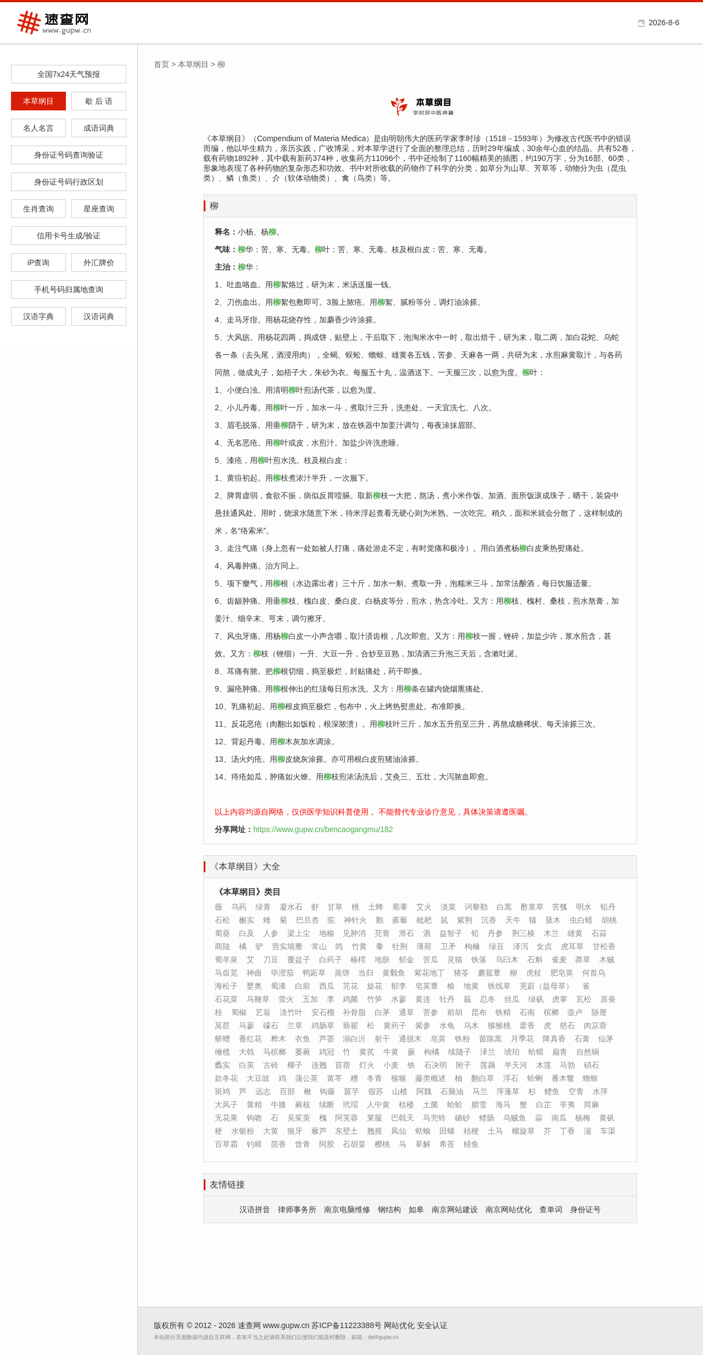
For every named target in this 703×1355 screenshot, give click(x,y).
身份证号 (585, 1209)
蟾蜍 (590, 1078)
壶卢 (575, 1012)
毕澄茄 (282, 972)
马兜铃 (434, 1117)
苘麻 (591, 1104)
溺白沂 (354, 1038)
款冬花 (226, 1078)
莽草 (582, 959)
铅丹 (608, 906)
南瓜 (559, 1117)
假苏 (375, 1091)
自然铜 (587, 1051)
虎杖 (534, 972)
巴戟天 (402, 1117)
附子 (463, 1065)
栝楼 (406, 1104)
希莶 (447, 1144)
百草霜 (226, 1144)
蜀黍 (400, 906)
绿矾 (536, 999)
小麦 (391, 1065)
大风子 (226, 1104)
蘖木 (553, 920)
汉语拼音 (254, 1209)
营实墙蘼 (287, 946)
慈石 (567, 1025)
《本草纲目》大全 (245, 866)
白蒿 (504, 906)
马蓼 (246, 1025)
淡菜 (448, 906)
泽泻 (520, 946)
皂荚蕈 (426, 986)
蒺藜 (400, 920)
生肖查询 (38, 208)
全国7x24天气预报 (68, 74)
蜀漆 (278, 986)
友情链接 (227, 1184)
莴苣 (222, 1025)
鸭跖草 (314, 972)
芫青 (382, 933)
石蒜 (599, 933)
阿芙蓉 (346, 1117)
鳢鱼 (552, 1091)
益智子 (450, 933)
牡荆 (400, 946)
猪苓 (461, 972)
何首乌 (593, 972)
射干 (382, 1038)
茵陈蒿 (490, 1038)
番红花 (250, 1038)
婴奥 (254, 986)
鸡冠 (326, 1051)
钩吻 (254, 1117)
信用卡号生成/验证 (69, 235)
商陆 (222, 946)
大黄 (270, 1131)
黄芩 (334, 1078)
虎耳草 (572, 946)
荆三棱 (523, 933)
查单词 (550, 1209)
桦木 (278, 1038)
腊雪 (479, 1104)
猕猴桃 (499, 1025)
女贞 (544, 946)
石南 (527, 1012)
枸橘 (431, 1051)
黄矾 (607, 1117)
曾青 (302, 1144)
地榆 (326, 933)
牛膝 (278, 1104)
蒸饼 (342, 972)
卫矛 (448, 946)
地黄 (471, 986)
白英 (246, 1065)
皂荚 (438, 1038)
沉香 (488, 920)
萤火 (286, 999)
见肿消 (354, 933)
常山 (319, 946)
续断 (326, 1104)
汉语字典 (38, 316)
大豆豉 (258, 1078)
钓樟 (254, 1144)
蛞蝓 (423, 1131)
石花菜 (226, 999)
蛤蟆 (536, 1051)
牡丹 (447, 999)
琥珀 (512, 1051)
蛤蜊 (535, 1078)
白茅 (382, 1012)
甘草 (335, 906)
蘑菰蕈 (489, 972)
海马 (503, 1104)
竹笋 (374, 999)
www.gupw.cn (286, 1325)
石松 (222, 920)
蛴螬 (222, 1038)
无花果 (226, 1117)
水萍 (600, 1091)
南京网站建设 (455, 1209)
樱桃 (382, 1144)
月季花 (522, 1038)
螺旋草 (523, 1131)
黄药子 (394, 1025)
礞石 (270, 1025)
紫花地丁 (429, 972)
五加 (310, 999)
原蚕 (608, 999)
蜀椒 (239, 1012)
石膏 (582, 1038)
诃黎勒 (476, 906)
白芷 (543, 1104)
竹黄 (359, 946)
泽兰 (487, 1051)
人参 (270, 933)
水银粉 (242, 1131)
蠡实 (222, 1065)
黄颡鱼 (393, 972)
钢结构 (389, 1209)
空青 (576, 1091)
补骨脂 (354, 1012)
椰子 (295, 1065)
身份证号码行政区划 (68, 181)
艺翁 (263, 1012)
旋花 (374, 986)
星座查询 (98, 208)
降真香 (554, 1038)
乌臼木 (506, 959)
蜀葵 (222, 933)
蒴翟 (350, 1025)
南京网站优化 (509, 1209)
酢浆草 (532, 906)
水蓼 (398, 999)
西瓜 (326, 986)
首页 (161, 64)
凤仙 (398, 1131)
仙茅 (605, 1038)
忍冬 (487, 999)
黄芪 (367, 1051)
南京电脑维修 (347, 1209)
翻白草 (482, 1078)
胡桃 (609, 920)
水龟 (447, 1025)
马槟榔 (274, 1051)
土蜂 (375, 906)
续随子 (459, 1051)
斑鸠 (222, 1091)
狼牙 (295, 1131)
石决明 (435, 1065)
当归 (365, 972)
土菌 (430, 1104)
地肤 (382, 959)
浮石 (510, 1078)
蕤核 (302, 1104)
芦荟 (326, 1038)
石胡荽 (354, 1144)
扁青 (559, 1051)
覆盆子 (298, 959)
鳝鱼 (471, 1144)
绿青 (263, 906)
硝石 (591, 1065)
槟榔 (551, 1012)
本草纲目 (38, 101)
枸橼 (472, 946)
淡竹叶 (291, 1012)
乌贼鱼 (514, 1117)
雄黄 (575, 933)
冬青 (374, 1078)
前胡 (454, 1012)
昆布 (479, 1012)
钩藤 (327, 1091)
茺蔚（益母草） (546, 986)
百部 (287, 1091)
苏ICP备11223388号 (346, 1325)
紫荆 (464, 920)
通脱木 (410, 1038)
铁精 (503, 1012)
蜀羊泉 (226, 959)
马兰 (480, 1091)
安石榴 (322, 1012)
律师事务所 (297, 1209)
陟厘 (599, 1012)
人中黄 (378, 1104)
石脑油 (452, 1091)
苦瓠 (559, 906)
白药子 (330, 959)
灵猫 (454, 959)
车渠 (608, 1131)
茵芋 (351, 1091)
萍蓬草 (508, 1091)
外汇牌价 (98, 262)
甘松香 (604, 946)
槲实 (246, 920)
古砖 (270, 1065)
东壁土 (346, 1131)
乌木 (471, 1025)
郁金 (406, 959)
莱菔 (374, 1117)
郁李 (398, 986)
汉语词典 (98, 316)
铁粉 (462, 1038)
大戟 (246, 1051)
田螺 (447, 1131)
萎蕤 (302, 1051)
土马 (495, 1131)
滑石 (406, 933)
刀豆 (270, 959)
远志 (263, 1091)
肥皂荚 (561, 972)
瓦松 (584, 999)
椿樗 (358, 959)
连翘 (319, 1065)
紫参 (423, 1025)
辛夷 (567, 1104)
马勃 (567, 1065)
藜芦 (319, 1131)
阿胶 (326, 1144)
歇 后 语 (99, 101)
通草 (406, 1012)
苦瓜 (430, 959)
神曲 (254, 972)
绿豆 (496, 946)
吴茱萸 (298, 1117)
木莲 (543, 1065)
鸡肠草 (322, 1025)
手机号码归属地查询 (68, 289)
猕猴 (398, 1078)
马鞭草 (258, 999)
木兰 (551, 933)
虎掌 (559, 999)
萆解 (423, 1144)
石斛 (535, 959)
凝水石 (291, 906)
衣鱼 (302, 1038)
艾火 (424, 906)
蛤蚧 (454, 1104)
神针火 (355, 920)
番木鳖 (562, 1078)
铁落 (479, 959)
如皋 (416, 1209)
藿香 (527, 1025)
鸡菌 (350, 999)
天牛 (513, 920)
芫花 (350, 986)
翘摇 (374, 1131)
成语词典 (98, 128)
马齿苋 (226, 972)
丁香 (567, 1131)
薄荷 (424, 946)
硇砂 (462, 1117)
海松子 (226, 986)
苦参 (430, 1012)
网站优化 (399, 1325)
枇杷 (424, 920)
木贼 (607, 959)
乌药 (239, 906)
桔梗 (471, 1131)
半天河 (515, 1065)
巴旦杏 (307, 920)
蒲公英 (306, 1078)
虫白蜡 (581, 920)
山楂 (400, 1091)
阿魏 (424, 1091)
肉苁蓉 (595, 1025)
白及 (246, 933)
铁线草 (499, 986)
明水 (584, 906)
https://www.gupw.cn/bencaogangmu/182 (323, 829)
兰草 (295, 1025)
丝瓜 (512, 999)
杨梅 (582, 1117)
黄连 (423, 999)
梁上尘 (298, 933)
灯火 (367, 1065)
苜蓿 (342, 1065)
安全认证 (432, 1325)
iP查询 (38, 262)
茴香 (278, 1144)
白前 (302, 986)
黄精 (254, 1104)
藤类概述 (430, 1078)
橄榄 (222, 1051)
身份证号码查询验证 (68, 154)
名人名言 (38, 128)
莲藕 (487, 1065)
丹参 (495, 933)
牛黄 (391, 1051)
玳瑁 (350, 1104)
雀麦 (559, 959)
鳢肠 (486, 1117)
